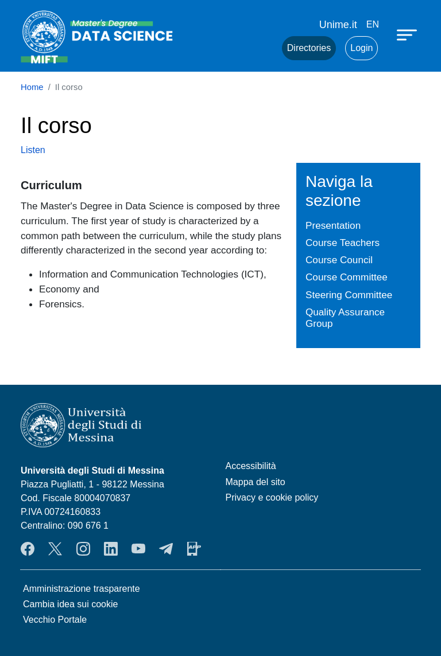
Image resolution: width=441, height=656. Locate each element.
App (194, 549)
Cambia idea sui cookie (70, 604)
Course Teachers (342, 242)
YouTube (138, 549)
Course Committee (346, 277)
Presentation (333, 225)
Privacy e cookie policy (272, 497)
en (372, 24)
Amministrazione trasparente (81, 588)
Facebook (27, 549)
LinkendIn (111, 549)
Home (32, 87)
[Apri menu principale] (408, 34)
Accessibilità (251, 466)
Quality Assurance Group (345, 318)
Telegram (166, 549)
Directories (309, 48)
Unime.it (338, 24)
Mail (259, 48)
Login (361, 48)
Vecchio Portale (55, 619)
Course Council (339, 259)
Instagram (83, 549)
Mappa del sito (255, 482)
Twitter (55, 549)
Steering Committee (348, 294)
